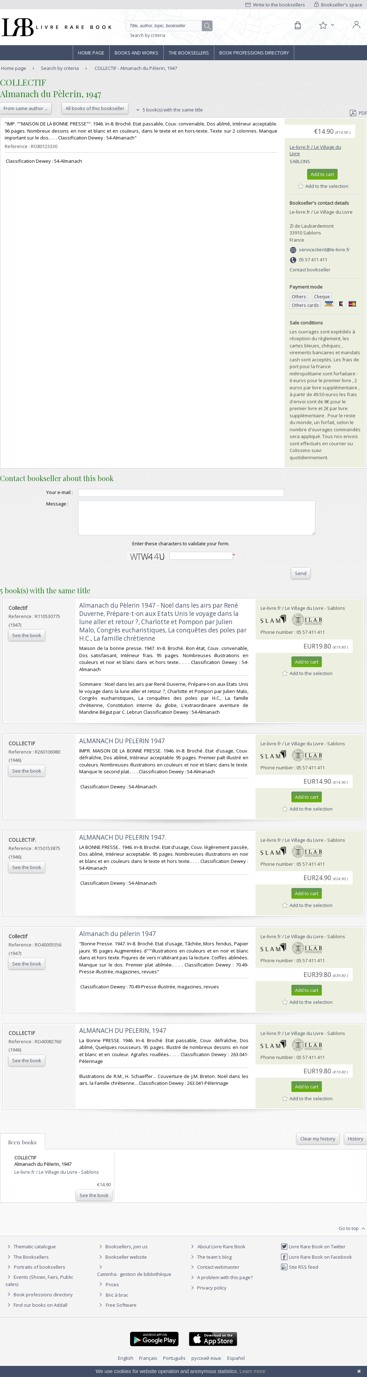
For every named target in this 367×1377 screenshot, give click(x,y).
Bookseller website (122, 1263)
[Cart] (297, 25)
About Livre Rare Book (221, 1253)
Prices (112, 1291)
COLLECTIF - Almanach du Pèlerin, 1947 (136, 68)
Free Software (121, 1311)
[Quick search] (167, 25)
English (125, 1364)
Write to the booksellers (275, 4)
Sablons (300, 161)
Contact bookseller (310, 269)
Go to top (353, 1235)
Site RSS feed (299, 1273)
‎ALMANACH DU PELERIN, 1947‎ (122, 1037)
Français (148, 1364)
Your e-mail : (45, 492)
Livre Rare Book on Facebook (316, 1263)
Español (236, 1364)
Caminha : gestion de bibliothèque (134, 1280)
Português (174, 1364)
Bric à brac (117, 1301)
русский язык (206, 1364)
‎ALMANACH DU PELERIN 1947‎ (122, 747)
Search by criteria (147, 35)
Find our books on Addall (36, 1311)
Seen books (22, 1148)
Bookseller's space (338, 4)
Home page (91, 52)
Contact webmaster (214, 1273)
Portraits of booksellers (39, 1273)
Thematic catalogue (30, 1253)
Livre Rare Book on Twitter (313, 1253)
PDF (358, 113)
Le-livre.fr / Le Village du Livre (292, 614)
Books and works (136, 52)
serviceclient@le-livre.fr (324, 249)
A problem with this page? (221, 1283)
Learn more (252, 1371)
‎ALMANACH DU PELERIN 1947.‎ (122, 844)
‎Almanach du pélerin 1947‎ (117, 940)
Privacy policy (208, 1294)
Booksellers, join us (122, 1253)
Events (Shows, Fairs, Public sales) (39, 1287)
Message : (43, 503)
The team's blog (210, 1263)
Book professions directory (254, 52)
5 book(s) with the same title (168, 109)
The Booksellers (189, 52)
